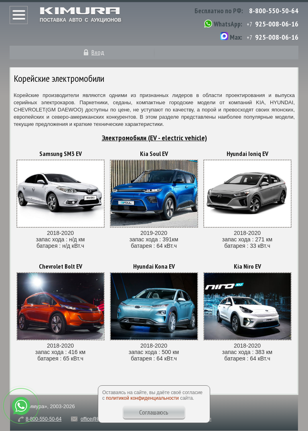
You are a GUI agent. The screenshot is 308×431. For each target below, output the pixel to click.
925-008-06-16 (276, 23)
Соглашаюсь (153, 412)
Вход (97, 52)
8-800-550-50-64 (273, 10)
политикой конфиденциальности (142, 398)
